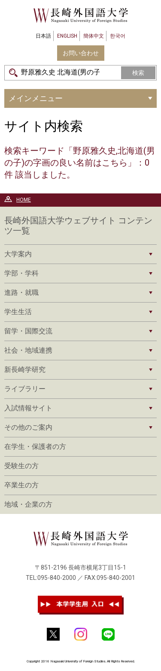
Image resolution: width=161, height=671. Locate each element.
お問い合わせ (81, 53)
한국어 (117, 36)
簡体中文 (93, 36)
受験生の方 (21, 466)
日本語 (43, 36)
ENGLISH (67, 36)
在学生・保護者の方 (35, 446)
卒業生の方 (21, 485)
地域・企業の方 (28, 504)
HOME (23, 200)
